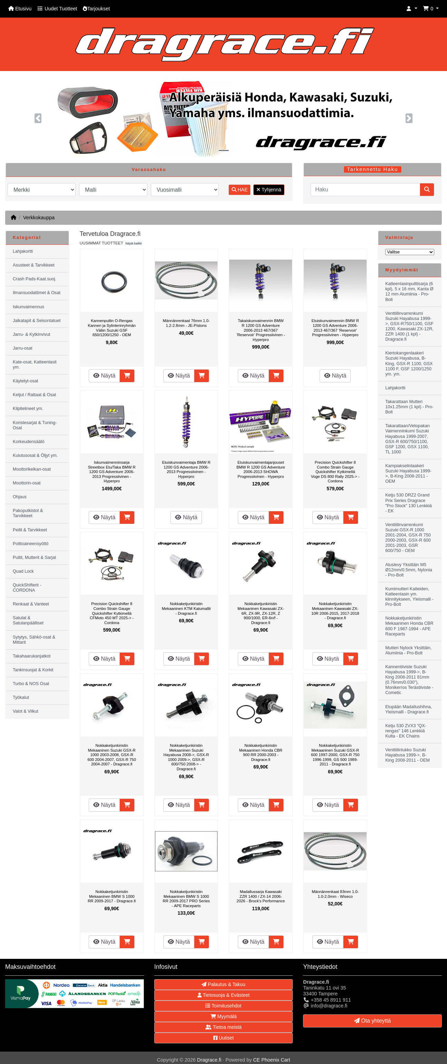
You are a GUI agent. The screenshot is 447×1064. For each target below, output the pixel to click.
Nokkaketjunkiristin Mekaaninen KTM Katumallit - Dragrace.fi (186, 608)
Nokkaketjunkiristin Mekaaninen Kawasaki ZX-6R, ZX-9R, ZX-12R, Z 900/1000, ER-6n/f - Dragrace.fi (260, 613)
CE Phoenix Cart (271, 1060)
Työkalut (21, 697)
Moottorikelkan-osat (32, 469)
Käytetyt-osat (25, 381)
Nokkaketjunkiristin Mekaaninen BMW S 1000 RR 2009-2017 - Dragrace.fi (112, 896)
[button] (411, 8)
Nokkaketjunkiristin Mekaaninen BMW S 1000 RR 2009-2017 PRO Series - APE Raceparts (186, 899)
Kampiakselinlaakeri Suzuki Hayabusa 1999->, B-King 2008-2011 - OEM (408, 473)
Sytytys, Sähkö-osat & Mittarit (34, 640)
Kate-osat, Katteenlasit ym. (35, 365)
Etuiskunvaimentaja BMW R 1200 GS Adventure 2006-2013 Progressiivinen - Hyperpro (186, 469)
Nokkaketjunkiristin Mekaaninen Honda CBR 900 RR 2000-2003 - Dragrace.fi (260, 752)
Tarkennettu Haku (372, 169)
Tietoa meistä (223, 1027)
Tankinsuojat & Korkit (33, 669)
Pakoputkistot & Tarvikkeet (28, 513)
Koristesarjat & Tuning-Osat (35, 425)
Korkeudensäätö (29, 441)
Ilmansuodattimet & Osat (36, 292)
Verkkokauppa (39, 217)
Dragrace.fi (209, 1060)
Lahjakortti (23, 251)
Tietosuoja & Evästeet (223, 995)
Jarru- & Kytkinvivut (31, 334)
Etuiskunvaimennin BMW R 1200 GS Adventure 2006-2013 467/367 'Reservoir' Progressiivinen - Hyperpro (335, 328)
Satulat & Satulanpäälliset (28, 620)
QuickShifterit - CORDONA (27, 588)
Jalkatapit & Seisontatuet (37, 320)
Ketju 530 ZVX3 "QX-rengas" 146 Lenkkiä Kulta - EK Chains (405, 731)
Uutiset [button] (223, 1038)
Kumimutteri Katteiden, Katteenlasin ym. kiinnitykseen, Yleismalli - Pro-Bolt (409, 596)
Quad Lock (23, 571)
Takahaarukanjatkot (31, 656)
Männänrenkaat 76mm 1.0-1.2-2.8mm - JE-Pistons (186, 323)
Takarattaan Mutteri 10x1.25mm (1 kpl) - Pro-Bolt (409, 406)
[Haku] (365, 189)
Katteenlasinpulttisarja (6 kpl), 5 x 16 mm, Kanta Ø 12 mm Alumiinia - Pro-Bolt (409, 291)
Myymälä (224, 1016)
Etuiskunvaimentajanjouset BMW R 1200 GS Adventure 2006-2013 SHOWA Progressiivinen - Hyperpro (260, 469)
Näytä (104, 376)
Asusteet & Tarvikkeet (34, 265)
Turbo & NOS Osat (31, 683)
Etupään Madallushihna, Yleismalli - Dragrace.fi (408, 709)
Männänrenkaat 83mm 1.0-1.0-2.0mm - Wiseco (335, 894)
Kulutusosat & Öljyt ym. (35, 455)
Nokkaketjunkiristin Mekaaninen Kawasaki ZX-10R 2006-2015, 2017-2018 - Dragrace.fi (335, 611)
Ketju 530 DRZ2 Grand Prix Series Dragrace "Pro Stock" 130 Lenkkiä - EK (408, 503)
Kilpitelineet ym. (28, 408)
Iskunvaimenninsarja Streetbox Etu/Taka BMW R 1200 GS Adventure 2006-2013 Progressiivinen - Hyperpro (112, 471)
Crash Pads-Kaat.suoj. (34, 279)
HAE (240, 189)
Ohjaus (20, 496)
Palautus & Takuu (223, 984)
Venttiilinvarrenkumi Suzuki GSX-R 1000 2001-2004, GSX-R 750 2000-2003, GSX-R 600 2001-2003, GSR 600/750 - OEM (408, 537)
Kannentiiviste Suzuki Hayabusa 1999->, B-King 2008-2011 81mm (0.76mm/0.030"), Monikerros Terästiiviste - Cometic (409, 679)
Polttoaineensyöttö (31, 543)
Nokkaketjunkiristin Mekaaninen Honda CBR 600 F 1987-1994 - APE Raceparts (409, 626)
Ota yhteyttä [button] (372, 1021)
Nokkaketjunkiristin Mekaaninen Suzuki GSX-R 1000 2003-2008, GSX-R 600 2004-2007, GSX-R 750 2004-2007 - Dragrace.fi (112, 754)
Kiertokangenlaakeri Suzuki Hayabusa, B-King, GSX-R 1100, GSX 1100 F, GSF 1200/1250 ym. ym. (409, 363)
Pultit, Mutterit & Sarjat (34, 557)
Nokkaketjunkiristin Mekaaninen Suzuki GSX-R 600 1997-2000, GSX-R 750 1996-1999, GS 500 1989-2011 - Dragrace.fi (335, 754)
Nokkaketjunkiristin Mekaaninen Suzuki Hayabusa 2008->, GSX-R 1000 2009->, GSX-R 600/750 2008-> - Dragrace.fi (186, 757)
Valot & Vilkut (25, 711)
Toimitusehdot (223, 1005)
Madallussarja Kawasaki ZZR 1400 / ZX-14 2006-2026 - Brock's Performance (260, 896)
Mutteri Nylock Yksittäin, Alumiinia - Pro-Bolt (408, 650)
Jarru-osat (22, 348)
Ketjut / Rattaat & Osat (34, 394)
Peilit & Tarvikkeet (30, 530)
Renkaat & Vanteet (31, 604)
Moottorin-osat (27, 483)
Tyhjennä (268, 189)
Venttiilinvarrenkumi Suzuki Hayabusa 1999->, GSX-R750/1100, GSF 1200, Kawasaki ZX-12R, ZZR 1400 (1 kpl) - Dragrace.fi (409, 326)
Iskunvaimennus (28, 306)
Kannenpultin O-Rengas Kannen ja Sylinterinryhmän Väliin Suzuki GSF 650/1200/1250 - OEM (112, 328)
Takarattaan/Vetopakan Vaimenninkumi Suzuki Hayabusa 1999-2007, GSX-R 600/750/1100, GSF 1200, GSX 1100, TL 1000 (407, 438)
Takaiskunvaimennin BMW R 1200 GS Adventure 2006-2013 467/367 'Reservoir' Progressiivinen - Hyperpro (260, 330)
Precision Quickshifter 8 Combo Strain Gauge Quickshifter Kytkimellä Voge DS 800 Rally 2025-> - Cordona (335, 471)
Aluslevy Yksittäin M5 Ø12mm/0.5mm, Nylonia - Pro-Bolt (408, 570)
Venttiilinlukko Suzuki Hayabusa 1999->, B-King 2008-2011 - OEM (407, 755)
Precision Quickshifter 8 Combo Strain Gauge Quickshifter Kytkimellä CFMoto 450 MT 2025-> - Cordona (112, 613)
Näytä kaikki (133, 243)
